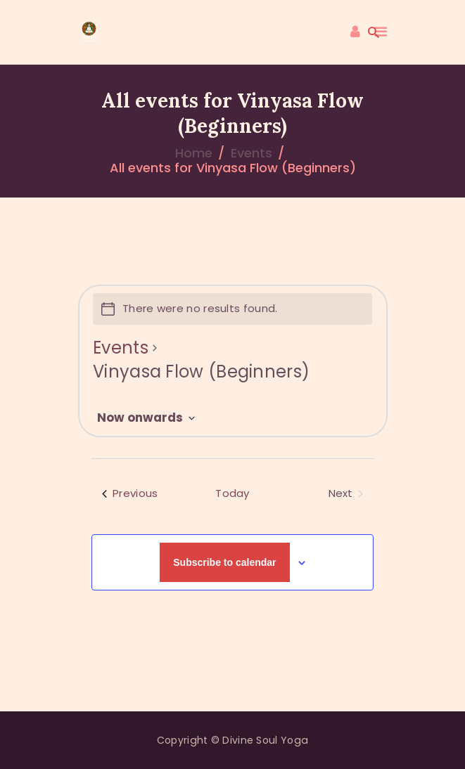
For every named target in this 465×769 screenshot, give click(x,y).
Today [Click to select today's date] (232, 493)
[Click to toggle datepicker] (146, 418)
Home (193, 153)
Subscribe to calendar (224, 562)
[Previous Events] (129, 494)
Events (251, 153)
